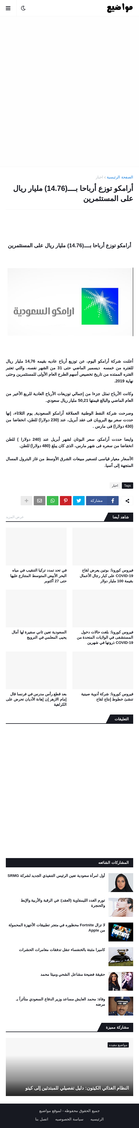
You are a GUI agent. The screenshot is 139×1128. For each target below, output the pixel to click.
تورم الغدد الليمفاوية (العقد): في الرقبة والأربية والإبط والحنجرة (63, 903)
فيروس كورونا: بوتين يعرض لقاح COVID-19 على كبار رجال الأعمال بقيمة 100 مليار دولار (106, 575)
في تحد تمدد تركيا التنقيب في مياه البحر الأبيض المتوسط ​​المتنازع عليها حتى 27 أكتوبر (38, 575)
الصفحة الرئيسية (120, 177)
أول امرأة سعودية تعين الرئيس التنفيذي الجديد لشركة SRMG (56, 875)
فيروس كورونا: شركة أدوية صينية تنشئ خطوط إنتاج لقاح (107, 696)
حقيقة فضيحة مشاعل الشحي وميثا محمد (72, 974)
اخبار (99, 177)
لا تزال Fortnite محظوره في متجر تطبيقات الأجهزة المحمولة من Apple (56, 927)
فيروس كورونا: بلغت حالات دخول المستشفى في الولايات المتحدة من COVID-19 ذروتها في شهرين (105, 637)
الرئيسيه (97, 1119)
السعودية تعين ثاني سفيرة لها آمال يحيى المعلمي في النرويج (39, 635)
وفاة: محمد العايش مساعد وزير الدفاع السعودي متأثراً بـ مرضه (60, 1002)
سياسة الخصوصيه (69, 1119)
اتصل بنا (41, 1119)
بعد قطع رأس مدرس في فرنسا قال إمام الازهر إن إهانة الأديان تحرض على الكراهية (36, 699)
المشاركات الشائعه (113, 862)
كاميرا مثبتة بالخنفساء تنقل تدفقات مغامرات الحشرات (62, 950)
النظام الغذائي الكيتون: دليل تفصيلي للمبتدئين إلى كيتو (77, 1088)
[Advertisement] (69, 91)
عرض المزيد (15, 517)
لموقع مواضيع (50, 1111)
